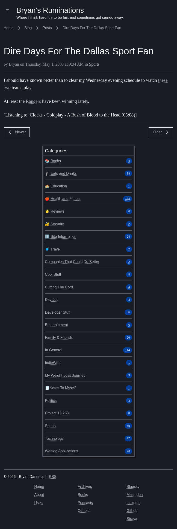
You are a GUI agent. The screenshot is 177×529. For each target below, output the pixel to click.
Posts (51, 28)
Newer (17, 132)
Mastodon (135, 495)
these (163, 80)
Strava (132, 519)
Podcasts (85, 503)
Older (161, 132)
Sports (94, 64)
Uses (38, 503)
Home (12, 28)
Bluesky (133, 487)
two (7, 87)
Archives (85, 487)
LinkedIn (134, 503)
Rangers (33, 101)
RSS (52, 477)
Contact (84, 511)
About (39, 495)
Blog (32, 28)
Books (83, 495)
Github (132, 511)
